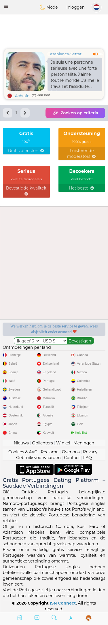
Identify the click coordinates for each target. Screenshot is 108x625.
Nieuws (21, 443)
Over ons (71, 451)
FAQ (87, 457)
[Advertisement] (54, 30)
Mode (48, 7)
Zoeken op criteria (75, 113)
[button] (6, 6)
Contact (72, 457)
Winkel (63, 443)
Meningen (83, 443)
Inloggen (76, 7)
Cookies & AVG (22, 451)
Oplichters (42, 443)
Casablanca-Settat (65, 54)
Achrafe (22, 95)
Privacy (90, 451)
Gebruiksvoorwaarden (38, 457)
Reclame (50, 451)
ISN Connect (63, 603)
